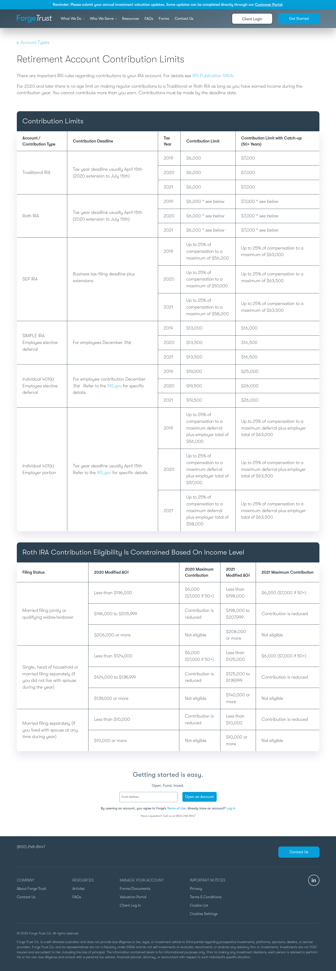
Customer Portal (268, 5)
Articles (78, 889)
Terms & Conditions (206, 897)
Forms (164, 19)
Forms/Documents (135, 889)
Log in (230, 808)
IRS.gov (114, 385)
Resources (130, 19)
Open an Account (199, 797)
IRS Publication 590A (212, 75)
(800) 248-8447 (31, 846)
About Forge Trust (31, 889)
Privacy (196, 889)
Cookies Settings (204, 914)
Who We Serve (103, 19)
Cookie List (199, 905)
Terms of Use (176, 808)
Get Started (299, 19)
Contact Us (184, 19)
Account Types (33, 42)
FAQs (149, 19)
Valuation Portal (133, 897)
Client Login (252, 19)
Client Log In (130, 905)
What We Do (72, 19)
